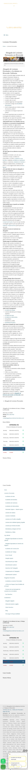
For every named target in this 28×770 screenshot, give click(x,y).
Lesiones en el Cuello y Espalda (13, 519)
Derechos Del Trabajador (11, 568)
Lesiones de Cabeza (10, 512)
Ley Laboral (7, 535)
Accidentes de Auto (10, 496)
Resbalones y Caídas (10, 532)
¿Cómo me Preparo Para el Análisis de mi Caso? (14, 585)
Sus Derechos (8, 594)
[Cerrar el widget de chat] (26, 751)
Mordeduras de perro (10, 322)
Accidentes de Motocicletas (12, 506)
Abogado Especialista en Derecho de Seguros (13, 544)
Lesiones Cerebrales (10, 516)
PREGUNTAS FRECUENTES (14, 1)
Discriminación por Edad (11, 561)
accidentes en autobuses (19, 160)
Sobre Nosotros (9, 607)
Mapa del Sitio (6, 711)
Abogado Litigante (9, 601)
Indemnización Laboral (10, 574)
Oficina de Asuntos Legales (12, 604)
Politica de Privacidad (17, 709)
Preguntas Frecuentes (9, 578)
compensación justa (8, 222)
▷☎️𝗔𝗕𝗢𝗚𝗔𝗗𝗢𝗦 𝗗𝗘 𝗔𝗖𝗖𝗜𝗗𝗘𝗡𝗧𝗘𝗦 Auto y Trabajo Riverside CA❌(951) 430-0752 (14, 18)
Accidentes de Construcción (12, 548)
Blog (6, 610)
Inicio (5, 490)
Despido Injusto (9, 558)
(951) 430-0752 (21, 3)
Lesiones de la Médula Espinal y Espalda (15, 522)
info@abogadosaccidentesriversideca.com (14, 8)
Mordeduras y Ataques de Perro (13, 529)
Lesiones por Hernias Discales (12, 525)
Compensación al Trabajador (12, 571)
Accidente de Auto (9, 315)
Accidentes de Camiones (11, 503)
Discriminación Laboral (11, 565)
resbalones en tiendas (19, 162)
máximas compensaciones (9, 225)
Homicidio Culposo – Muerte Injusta (14, 509)
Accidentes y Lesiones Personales (13, 581)
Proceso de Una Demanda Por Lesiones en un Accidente (12, 590)
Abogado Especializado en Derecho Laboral (13, 539)
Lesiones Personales (9, 493)
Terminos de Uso (7, 709)
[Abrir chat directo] (24, 751)
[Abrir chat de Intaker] (10, 769)
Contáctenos (7, 597)
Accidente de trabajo (10, 310)
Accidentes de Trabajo (10, 552)
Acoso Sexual (8, 555)
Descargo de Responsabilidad (12, 614)
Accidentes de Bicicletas (11, 499)
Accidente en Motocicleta (11, 317)
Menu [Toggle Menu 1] (6, 35)
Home (4, 46)
